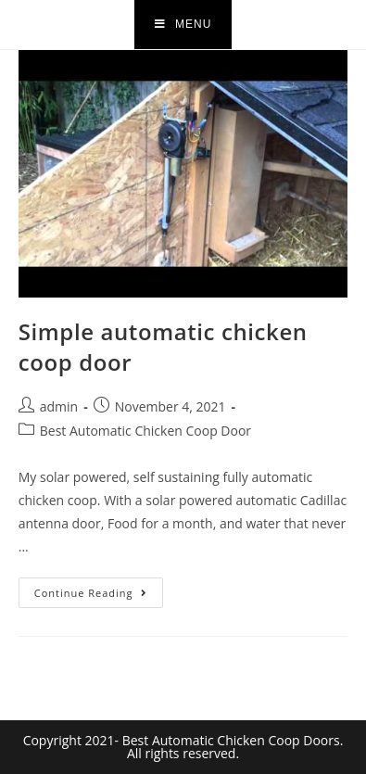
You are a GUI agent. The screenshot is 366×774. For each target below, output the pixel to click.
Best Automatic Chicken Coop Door (145, 430)
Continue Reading (98, 588)
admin (59, 406)
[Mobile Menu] (183, 24)
